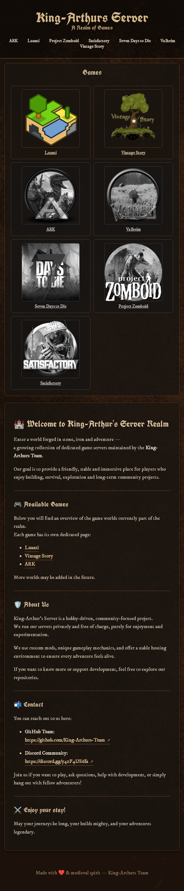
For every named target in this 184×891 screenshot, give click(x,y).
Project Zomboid (64, 41)
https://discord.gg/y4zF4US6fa (56, 761)
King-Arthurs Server (92, 17)
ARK (13, 41)
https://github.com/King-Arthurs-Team (65, 740)
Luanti (33, 41)
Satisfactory (99, 41)
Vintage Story (92, 46)
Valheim (167, 41)
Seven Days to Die (135, 41)
